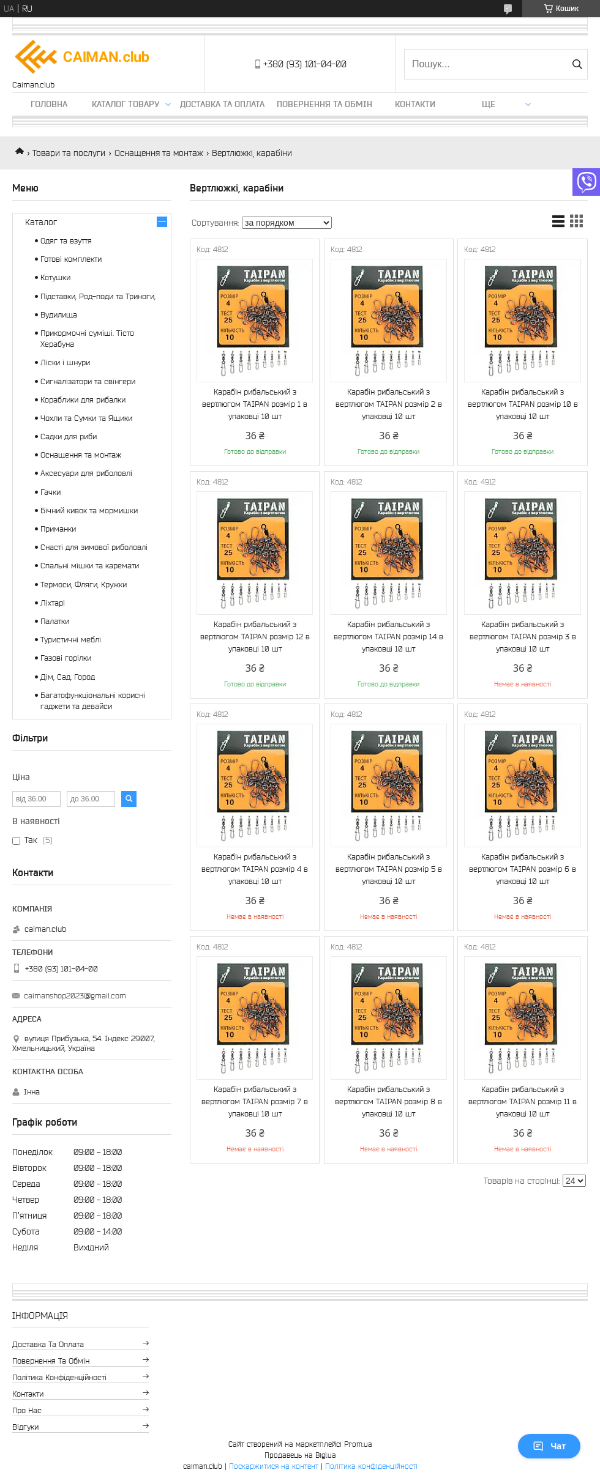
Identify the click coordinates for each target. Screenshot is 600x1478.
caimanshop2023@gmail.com (75, 995)
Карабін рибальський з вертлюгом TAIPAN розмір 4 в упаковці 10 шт (254, 869)
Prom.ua (358, 1444)
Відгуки (25, 1427)
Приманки (58, 528)
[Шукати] (577, 64)
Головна (49, 104)
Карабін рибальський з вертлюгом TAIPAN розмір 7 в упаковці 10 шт (254, 1101)
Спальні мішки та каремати (89, 565)
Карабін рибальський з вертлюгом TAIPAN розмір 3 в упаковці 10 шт (523, 636)
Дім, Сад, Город (67, 676)
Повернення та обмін (324, 104)
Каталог (41, 222)
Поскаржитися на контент (273, 1466)
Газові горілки (65, 658)
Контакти (415, 104)
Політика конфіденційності (59, 1377)
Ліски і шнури (65, 362)
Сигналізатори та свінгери (87, 381)
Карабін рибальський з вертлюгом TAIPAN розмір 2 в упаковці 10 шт (389, 404)
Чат (549, 1446)
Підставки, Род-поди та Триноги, (98, 296)
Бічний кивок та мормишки (89, 510)
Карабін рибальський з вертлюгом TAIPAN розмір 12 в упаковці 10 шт (255, 636)
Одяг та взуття (66, 240)
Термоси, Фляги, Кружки (83, 584)
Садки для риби (68, 436)
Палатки (54, 621)
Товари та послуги (68, 153)
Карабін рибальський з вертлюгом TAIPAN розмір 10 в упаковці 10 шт (523, 404)
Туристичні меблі (70, 639)
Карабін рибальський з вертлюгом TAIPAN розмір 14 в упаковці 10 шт (388, 636)
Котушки (55, 277)
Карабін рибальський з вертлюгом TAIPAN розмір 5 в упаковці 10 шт (389, 869)
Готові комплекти (71, 259)
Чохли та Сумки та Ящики (86, 418)
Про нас (27, 1410)
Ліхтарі (52, 602)
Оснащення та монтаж (158, 153)
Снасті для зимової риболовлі (94, 547)
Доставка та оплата (222, 104)
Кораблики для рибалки (83, 399)
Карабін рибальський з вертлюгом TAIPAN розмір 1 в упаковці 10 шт (254, 404)
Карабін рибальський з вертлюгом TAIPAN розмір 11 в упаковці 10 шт (522, 1101)
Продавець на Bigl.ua (300, 1455)
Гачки (50, 492)
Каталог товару (125, 104)
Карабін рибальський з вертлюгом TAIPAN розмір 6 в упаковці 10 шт (522, 869)
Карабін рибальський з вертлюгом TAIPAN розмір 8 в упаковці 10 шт (388, 1101)
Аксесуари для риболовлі (86, 473)
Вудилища (58, 314)
